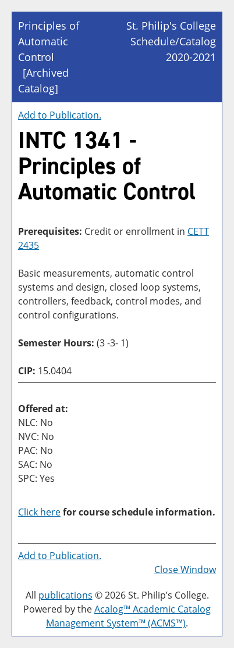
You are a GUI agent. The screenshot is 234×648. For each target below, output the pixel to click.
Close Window (185, 569)
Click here (39, 512)
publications (65, 595)
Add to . (59, 115)
